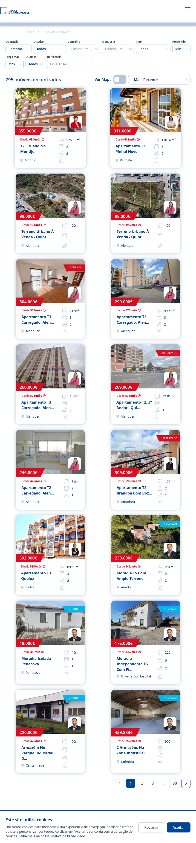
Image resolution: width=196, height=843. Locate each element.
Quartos (31, 57)
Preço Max (13, 57)
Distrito (39, 42)
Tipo (139, 42)
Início (30, 32)
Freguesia (108, 42)
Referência (54, 57)
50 (175, 783)
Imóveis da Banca (57, 32)
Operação (12, 42)
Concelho (74, 42)
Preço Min (179, 42)
